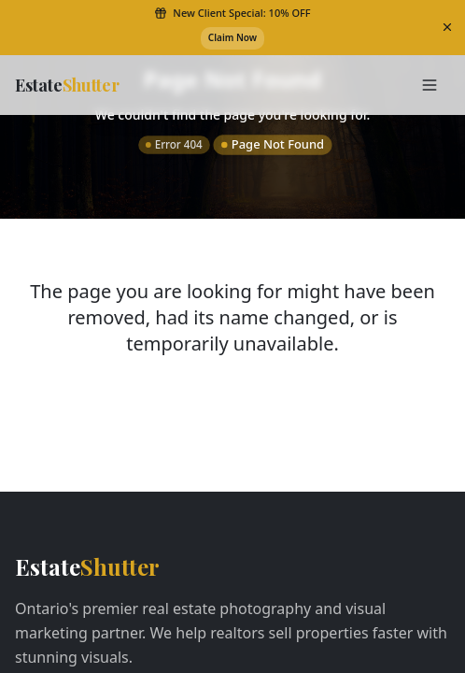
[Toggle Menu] (429, 85)
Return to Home (232, 409)
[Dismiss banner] (447, 27)
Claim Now (232, 37)
